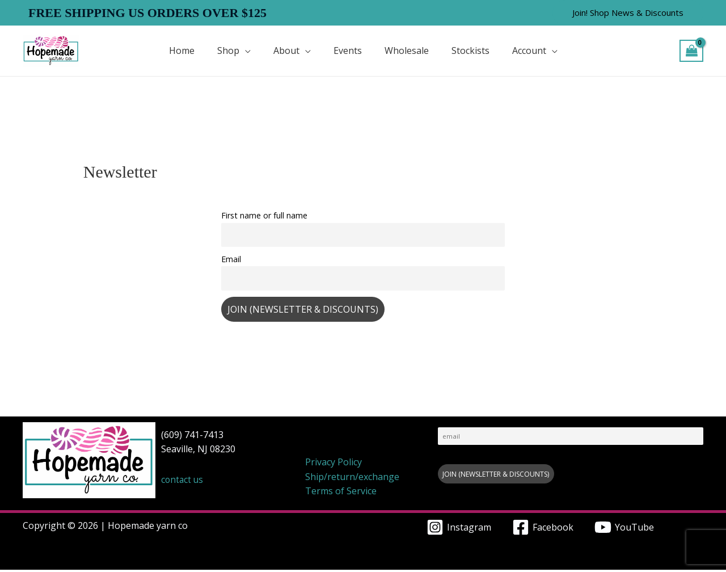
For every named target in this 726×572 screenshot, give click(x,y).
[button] (627, 13)
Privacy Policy (333, 464)
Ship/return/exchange (352, 478)
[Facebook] (543, 529)
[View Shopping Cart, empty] (691, 51)
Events (348, 50)
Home (182, 50)
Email (231, 259)
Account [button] (529, 50)
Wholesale (407, 50)
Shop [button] (228, 50)
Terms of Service (341, 493)
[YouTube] (624, 529)
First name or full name (264, 215)
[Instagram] (459, 529)
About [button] (286, 50)
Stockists (470, 50)
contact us (183, 482)
